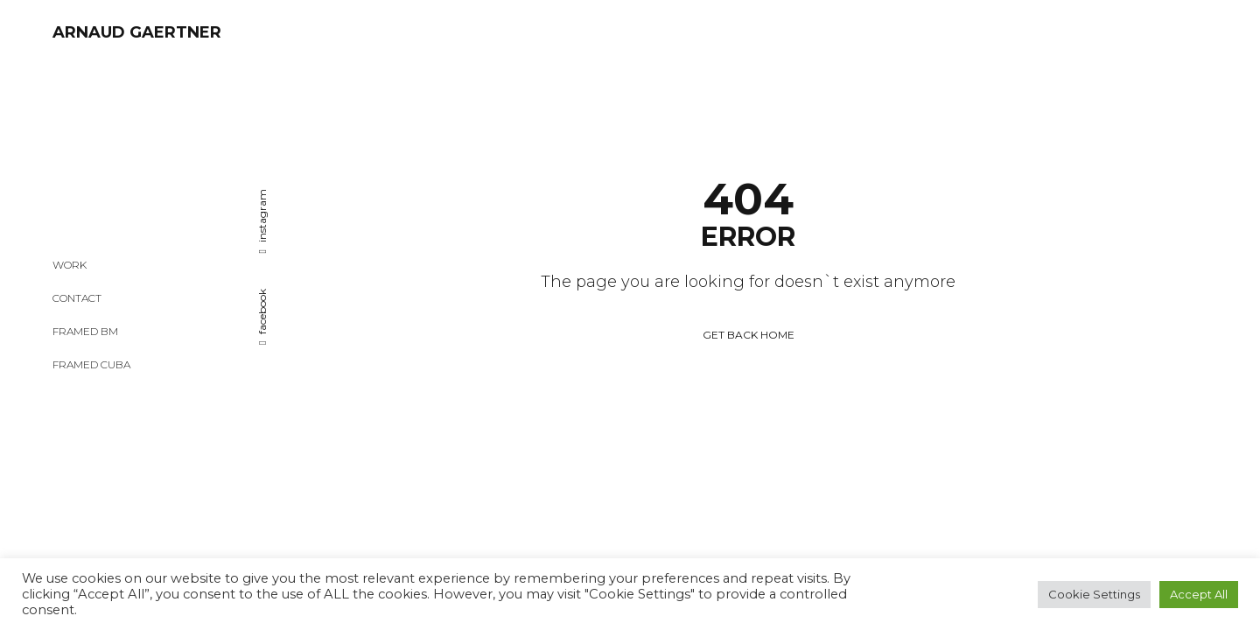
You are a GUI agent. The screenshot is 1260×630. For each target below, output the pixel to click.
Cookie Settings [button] (1094, 594)
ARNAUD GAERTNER (136, 32)
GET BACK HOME (748, 256)
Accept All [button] (1199, 594)
